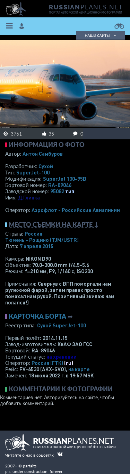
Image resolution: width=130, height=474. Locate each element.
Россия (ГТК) (47, 363)
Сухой (45, 166)
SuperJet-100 (33, 172)
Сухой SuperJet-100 (61, 325)
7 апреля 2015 (36, 246)
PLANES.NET (86, 7)
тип (69, 191)
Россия (33, 233)
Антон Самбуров (43, 153)
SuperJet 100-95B (64, 178)
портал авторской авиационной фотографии (85, 12)
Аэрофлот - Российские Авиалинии (76, 210)
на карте (79, 369)
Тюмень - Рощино (42, 240)
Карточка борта (37, 316)
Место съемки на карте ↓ (54, 224)
